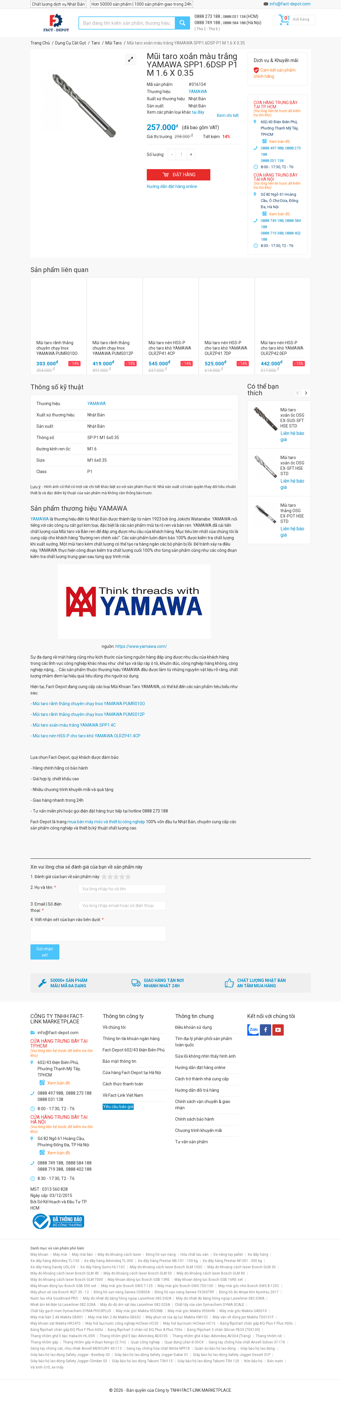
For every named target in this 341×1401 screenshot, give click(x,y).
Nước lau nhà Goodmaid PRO (54, 1298)
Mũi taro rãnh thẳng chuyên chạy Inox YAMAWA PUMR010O (89, 703)
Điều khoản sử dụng (193, 1027)
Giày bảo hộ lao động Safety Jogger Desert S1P (231, 1355)
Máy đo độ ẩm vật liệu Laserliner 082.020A (135, 1305)
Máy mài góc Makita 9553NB (139, 1311)
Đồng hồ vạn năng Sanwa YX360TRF (184, 1292)
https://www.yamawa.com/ (141, 646)
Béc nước (275, 1361)
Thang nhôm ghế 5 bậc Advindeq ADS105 (134, 1336)
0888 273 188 (208, 16)
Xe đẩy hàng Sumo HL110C (102, 1267)
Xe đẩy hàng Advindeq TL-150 (54, 1261)
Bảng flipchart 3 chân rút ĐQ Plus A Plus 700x (145, 1330)
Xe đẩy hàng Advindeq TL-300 (108, 1261)
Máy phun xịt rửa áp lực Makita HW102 (177, 1317)
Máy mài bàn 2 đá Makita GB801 (56, 1317)
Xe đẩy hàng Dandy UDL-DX (52, 1267)
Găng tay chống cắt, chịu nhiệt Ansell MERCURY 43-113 (76, 1348)
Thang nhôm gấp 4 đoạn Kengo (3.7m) (94, 1342)
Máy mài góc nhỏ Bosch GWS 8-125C (248, 1286)
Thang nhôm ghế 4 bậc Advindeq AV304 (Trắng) (211, 1336)
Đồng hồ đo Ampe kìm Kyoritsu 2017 (249, 1292)
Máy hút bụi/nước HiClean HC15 (189, 1323)
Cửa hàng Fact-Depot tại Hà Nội (132, 1072)
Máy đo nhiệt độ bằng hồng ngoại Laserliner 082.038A (220, 1298)
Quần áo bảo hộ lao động (215, 1348)
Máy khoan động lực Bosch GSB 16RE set (209, 1280)
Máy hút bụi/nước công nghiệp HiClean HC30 (121, 1323)
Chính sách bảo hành (194, 1119)
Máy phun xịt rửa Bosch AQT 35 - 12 (59, 1292)
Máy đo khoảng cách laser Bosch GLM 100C (166, 1267)
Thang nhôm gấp (44, 1342)
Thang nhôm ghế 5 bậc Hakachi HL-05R (62, 1336)
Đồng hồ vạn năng (161, 1254)
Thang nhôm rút (269, 1336)
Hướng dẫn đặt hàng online (200, 1067)
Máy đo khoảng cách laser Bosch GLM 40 (64, 1273)
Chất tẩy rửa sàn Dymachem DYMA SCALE (209, 1305)
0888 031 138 (234, 16)
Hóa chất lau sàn (194, 1254)
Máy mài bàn (82, 1254)
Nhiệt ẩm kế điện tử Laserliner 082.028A (62, 1305)
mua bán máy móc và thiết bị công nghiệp (106, 821)
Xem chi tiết (228, 115)
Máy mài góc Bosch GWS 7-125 (127, 1286)
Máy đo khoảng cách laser (119, 1254)
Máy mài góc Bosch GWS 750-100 (185, 1286)
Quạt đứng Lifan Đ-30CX (184, 1342)
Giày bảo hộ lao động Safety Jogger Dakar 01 (151, 1355)
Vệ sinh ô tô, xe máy (47, 1367)
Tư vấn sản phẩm (191, 1141)
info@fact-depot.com (290, 3)
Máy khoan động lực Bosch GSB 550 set (63, 1286)
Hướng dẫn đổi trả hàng (197, 1090)
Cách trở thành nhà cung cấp (202, 1078)
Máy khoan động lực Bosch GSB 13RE (139, 1280)
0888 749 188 (208, 22)
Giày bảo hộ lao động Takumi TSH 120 (208, 1361)
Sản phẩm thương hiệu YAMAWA (78, 508)
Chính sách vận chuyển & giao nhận (202, 1104)
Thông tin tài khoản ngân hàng (131, 1038)
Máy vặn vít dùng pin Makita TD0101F (243, 1317)
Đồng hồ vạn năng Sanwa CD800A (122, 1292)
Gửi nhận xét (44, 951)
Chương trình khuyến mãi (198, 1130)
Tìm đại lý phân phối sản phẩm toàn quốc (203, 1041)
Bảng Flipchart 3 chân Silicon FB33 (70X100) (223, 1330)
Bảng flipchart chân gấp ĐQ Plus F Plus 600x (66, 1330)
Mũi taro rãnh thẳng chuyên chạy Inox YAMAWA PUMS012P (89, 714)
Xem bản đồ (279, 141)
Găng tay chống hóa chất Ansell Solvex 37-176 (247, 1342)
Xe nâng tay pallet (228, 1254)
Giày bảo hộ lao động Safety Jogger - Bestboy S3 (70, 1355)
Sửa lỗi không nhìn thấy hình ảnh (205, 1056)
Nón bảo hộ (253, 1361)
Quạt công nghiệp (145, 1342)
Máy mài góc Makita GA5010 (243, 1311)
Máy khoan (39, 1254)
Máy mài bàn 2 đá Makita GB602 (114, 1317)
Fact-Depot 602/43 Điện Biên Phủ (134, 1050)
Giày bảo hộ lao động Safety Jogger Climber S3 (68, 1361)
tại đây (198, 112)
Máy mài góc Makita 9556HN (191, 1311)
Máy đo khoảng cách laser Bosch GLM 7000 (66, 1280)
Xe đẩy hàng (258, 1254)
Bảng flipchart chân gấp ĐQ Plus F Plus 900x (256, 1323)
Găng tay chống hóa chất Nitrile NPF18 (158, 1348)
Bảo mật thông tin (119, 1061)
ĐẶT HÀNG (178, 175)
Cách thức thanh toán (123, 1084)
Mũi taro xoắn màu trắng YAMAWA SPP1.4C (74, 725)
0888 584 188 (234, 23)
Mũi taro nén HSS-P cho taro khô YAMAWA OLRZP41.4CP (87, 735)
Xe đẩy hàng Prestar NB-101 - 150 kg (168, 1261)
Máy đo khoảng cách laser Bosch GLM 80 (211, 1273)
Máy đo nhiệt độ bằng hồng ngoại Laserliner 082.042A (127, 1298)
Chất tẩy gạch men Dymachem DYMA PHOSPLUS (70, 1311)
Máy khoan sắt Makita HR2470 (55, 1323)
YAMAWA (96, 403)
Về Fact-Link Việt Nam (123, 1095)
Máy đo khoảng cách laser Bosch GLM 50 (138, 1273)
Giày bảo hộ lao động (257, 1348)
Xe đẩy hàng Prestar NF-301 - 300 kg (232, 1261)
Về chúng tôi (114, 1027)
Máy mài (60, 1254)
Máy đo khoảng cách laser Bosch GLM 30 (241, 1267)
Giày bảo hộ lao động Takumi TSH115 (142, 1361)
